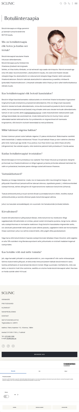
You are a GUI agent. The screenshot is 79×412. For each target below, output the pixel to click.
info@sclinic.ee (11, 338)
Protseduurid (7, 304)
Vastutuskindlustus (10, 320)
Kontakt (5, 316)
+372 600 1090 (9, 336)
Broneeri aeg (39, 354)
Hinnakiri (6, 299)
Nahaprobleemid (9, 312)
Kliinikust (6, 308)
